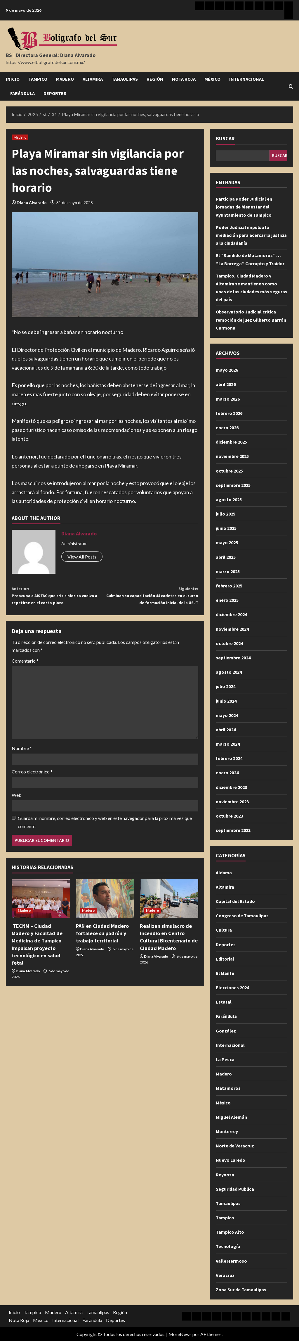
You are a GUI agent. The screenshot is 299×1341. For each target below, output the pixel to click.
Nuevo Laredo (230, 1160)
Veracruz (225, 1275)
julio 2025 (225, 514)
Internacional (246, 79)
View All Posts (81, 556)
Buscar (225, 138)
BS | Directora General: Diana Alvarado (50, 55)
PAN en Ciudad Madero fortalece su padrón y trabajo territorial (102, 948)
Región (155, 79)
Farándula (22, 93)
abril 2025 (226, 557)
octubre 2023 (229, 816)
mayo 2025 (227, 542)
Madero (65, 79)
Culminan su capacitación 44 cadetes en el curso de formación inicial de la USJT (151, 602)
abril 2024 (226, 729)
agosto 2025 (229, 499)
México (212, 79)
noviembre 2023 (232, 801)
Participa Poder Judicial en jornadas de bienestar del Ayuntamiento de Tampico (244, 207)
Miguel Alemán (231, 1117)
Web (17, 810)
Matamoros (228, 1088)
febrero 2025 (229, 586)
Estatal (224, 1002)
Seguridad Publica (235, 1189)
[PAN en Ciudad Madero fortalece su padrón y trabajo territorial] (105, 913)
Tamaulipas (125, 79)
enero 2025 (227, 600)
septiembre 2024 (233, 658)
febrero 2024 (229, 758)
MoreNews (180, 1334)
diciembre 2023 (231, 787)
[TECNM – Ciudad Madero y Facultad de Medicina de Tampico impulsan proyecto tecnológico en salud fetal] (41, 913)
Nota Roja (184, 79)
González (226, 1031)
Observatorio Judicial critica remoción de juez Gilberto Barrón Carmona (251, 319)
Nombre (22, 763)
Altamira (93, 79)
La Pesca (225, 1059)
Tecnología (228, 1246)
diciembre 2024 (231, 614)
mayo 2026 (227, 370)
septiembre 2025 (233, 485)
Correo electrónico (32, 786)
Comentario (25, 675)
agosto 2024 (229, 672)
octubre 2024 (229, 643)
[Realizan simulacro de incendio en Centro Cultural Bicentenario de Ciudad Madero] (169, 913)
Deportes (55, 93)
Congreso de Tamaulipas (242, 915)
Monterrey (227, 1131)
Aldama (224, 872)
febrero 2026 (229, 413)
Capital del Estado (235, 901)
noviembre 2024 (232, 629)
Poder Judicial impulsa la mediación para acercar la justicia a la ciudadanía (251, 235)
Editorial (225, 959)
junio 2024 (226, 701)
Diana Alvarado (32, 202)
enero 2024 (227, 772)
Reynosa (225, 1175)
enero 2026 (227, 427)
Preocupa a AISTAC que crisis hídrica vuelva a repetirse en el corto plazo (58, 598)
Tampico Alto (230, 1232)
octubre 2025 (229, 471)
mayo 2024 (227, 715)
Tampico (37, 79)
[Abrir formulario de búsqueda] (291, 86)
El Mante (225, 973)
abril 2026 (226, 384)
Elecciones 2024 (232, 987)
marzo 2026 (228, 399)
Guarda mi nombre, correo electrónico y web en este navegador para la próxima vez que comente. (105, 837)
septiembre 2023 (233, 830)
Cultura (224, 930)
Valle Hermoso (231, 1261)
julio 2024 (225, 686)
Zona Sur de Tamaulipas (241, 1289)
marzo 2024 (228, 744)
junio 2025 (226, 528)
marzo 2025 (228, 571)
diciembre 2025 (231, 442)
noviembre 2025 (232, 456)
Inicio (13, 79)
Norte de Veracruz (235, 1146)
